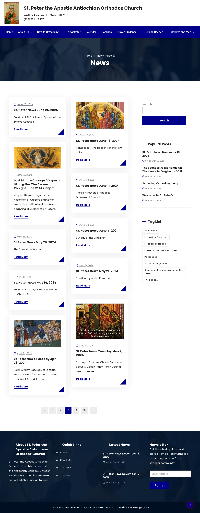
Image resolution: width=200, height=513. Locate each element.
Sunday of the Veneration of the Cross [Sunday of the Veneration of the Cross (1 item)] (163, 271)
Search (147, 104)
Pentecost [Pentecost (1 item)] (150, 256)
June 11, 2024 (86, 180)
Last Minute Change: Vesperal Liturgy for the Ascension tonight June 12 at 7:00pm (37, 184)
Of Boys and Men (182, 32)
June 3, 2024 (86, 225)
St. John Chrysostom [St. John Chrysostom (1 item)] (156, 263)
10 (84, 410)
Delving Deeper (155, 32)
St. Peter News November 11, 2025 (121, 475)
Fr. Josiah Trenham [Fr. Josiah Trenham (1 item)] (155, 237)
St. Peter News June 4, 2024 (97, 230)
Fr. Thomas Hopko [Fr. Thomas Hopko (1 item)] (155, 243)
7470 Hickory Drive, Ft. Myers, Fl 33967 (46, 15)
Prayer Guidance (128, 32)
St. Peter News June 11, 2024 (97, 185)
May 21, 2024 (86, 265)
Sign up (159, 485)
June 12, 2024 (24, 175)
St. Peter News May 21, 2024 (97, 271)
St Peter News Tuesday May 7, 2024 (99, 353)
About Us (25, 32)
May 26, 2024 (24, 236)
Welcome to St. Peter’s (157, 195)
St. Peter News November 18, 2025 (161, 154)
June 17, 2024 (86, 135)
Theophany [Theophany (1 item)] (151, 279)
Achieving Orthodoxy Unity (160, 183)
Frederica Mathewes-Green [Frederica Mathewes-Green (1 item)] (161, 250)
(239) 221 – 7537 (34, 19)
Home (9, 32)
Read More (21, 129)
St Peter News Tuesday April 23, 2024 (35, 361)
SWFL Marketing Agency (136, 507)
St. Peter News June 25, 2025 (36, 110)
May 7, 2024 (86, 345)
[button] (25, 32)
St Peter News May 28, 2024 (35, 242)
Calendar (91, 32)
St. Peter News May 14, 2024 (35, 282)
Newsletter (74, 32)
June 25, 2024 (25, 104)
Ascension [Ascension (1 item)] (150, 230)
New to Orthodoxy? (50, 32)
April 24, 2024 (24, 353)
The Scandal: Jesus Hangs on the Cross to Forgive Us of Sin (162, 169)
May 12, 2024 (24, 277)
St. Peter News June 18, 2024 (98, 141)
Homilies (106, 32)
